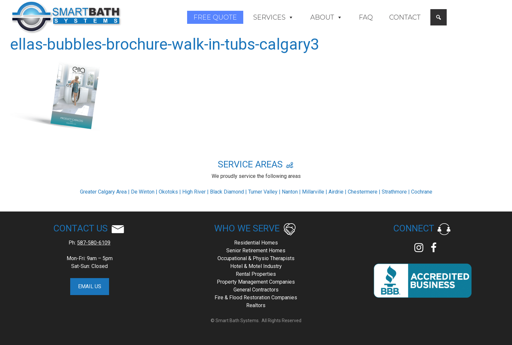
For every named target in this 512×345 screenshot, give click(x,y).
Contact (405, 17)
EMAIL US (89, 286)
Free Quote (215, 17)
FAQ (366, 17)
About (326, 17)
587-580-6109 (93, 243)
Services (273, 17)
